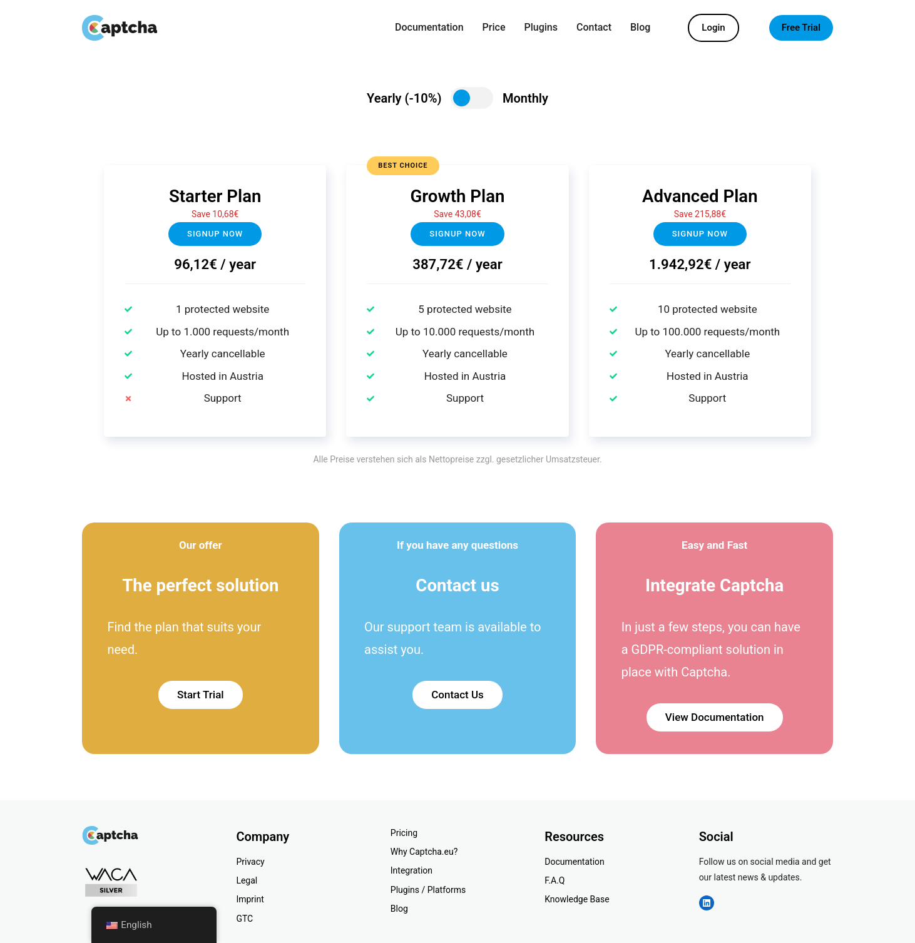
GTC (244, 919)
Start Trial (200, 694)
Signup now (215, 233)
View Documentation (714, 717)
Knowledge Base (576, 899)
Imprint (249, 899)
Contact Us (457, 694)
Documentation (574, 862)
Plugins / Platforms (428, 890)
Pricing (404, 833)
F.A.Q (554, 880)
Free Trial (801, 27)
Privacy (250, 862)
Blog (399, 909)
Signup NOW (457, 233)
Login (713, 27)
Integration (411, 870)
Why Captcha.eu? (424, 852)
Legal (246, 880)
